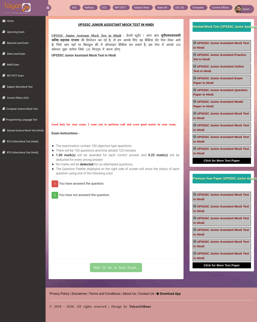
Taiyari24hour (143, 306)
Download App (171, 294)
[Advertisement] (117, 94)
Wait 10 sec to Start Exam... (118, 268)
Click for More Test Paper (222, 160)
